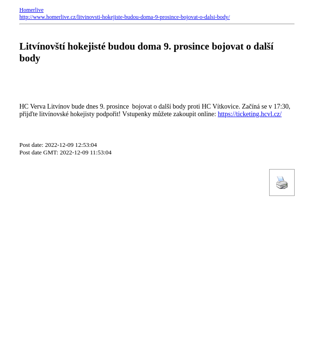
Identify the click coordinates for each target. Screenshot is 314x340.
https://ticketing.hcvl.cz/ (249, 114)
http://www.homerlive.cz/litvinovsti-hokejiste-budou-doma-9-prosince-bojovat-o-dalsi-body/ (124, 17)
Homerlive (31, 10)
